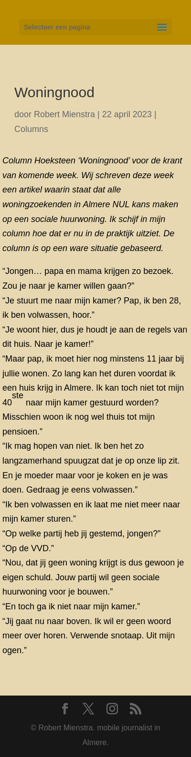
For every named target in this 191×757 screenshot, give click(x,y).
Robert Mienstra (64, 114)
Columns (31, 129)
